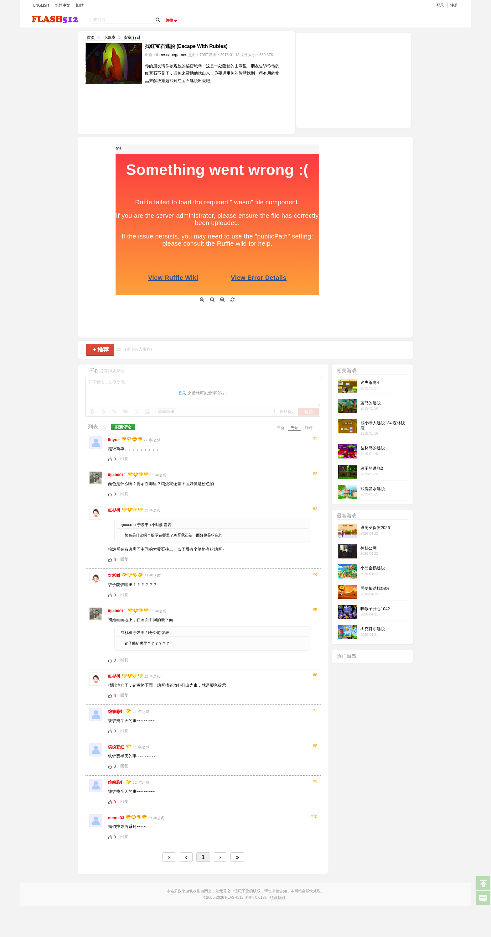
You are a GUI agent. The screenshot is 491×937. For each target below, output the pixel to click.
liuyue (114, 439)
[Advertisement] (353, 79)
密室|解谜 (132, 37)
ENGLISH (41, 5)
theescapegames (171, 54)
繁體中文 (62, 5)
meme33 (117, 817)
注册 (454, 5)
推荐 (101, 350)
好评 (309, 427)
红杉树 (114, 510)
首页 (91, 37)
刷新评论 (123, 427)
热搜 (172, 20)
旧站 (80, 5)
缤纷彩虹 (117, 711)
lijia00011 (117, 475)
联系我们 (277, 897)
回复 (124, 458)
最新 (280, 427)
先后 (295, 427)
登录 (440, 5)
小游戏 (109, 37)
